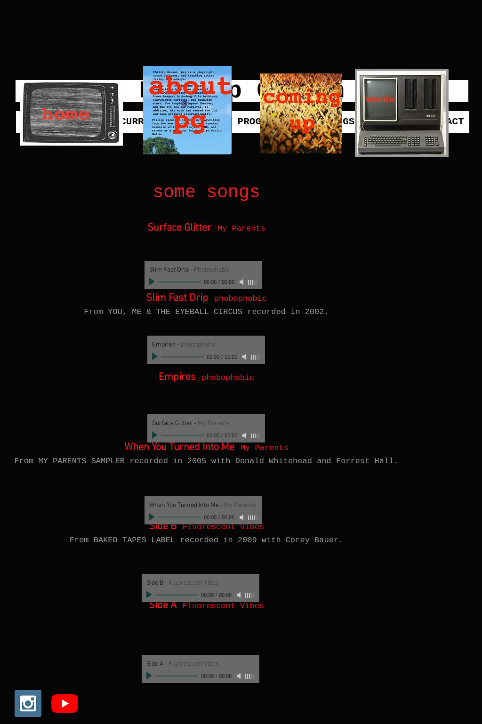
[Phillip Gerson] (242, 91)
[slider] (252, 282)
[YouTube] (64, 703)
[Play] (153, 282)
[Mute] (242, 282)
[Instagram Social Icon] (28, 703)
